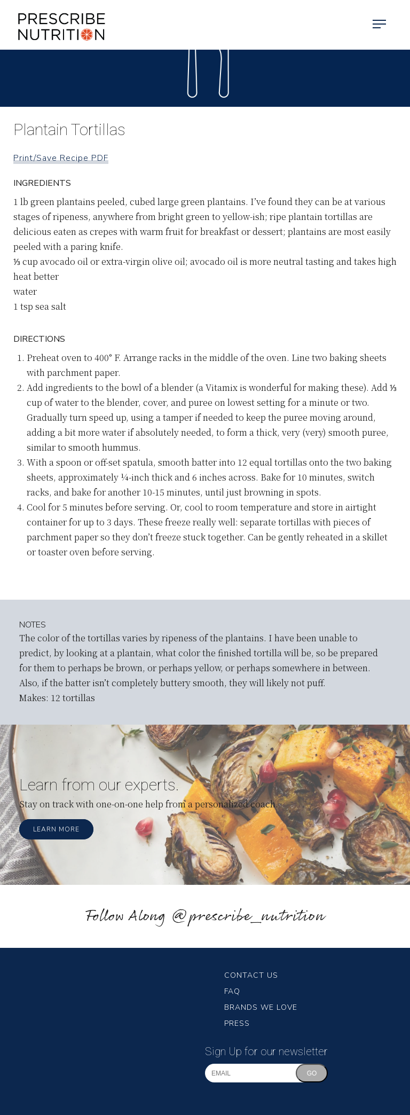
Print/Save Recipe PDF (60, 158)
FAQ (232, 991)
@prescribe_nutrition (247, 916)
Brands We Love (260, 1007)
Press (237, 1023)
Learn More (56, 829)
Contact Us (251, 975)
